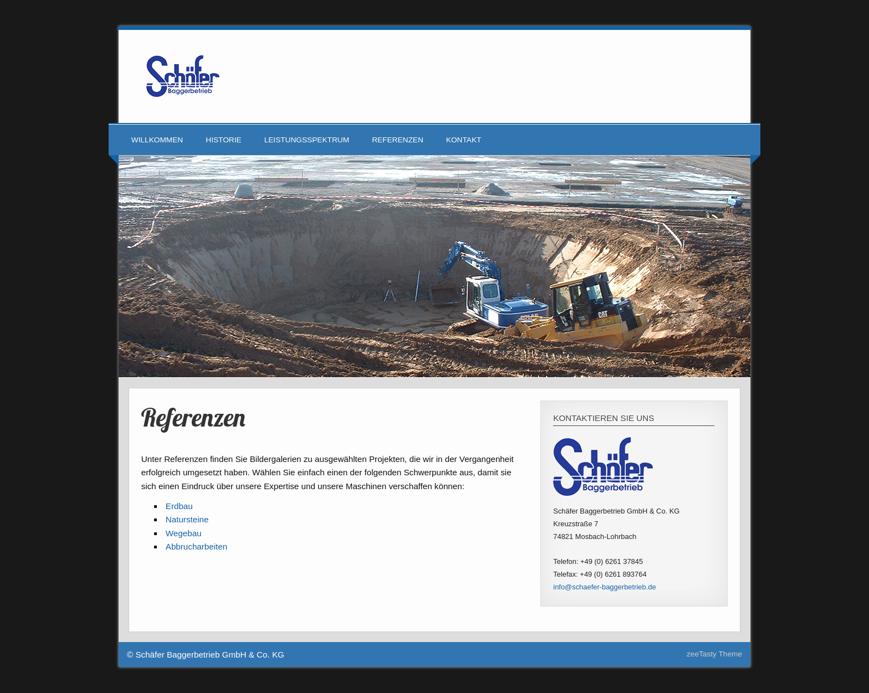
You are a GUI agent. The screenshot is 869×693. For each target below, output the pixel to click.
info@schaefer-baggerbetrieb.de (604, 587)
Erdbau (179, 506)
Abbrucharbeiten (196, 546)
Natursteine (187, 519)
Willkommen (157, 140)
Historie (223, 140)
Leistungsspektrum (306, 140)
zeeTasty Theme (714, 654)
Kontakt (464, 140)
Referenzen (397, 140)
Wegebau (184, 533)
